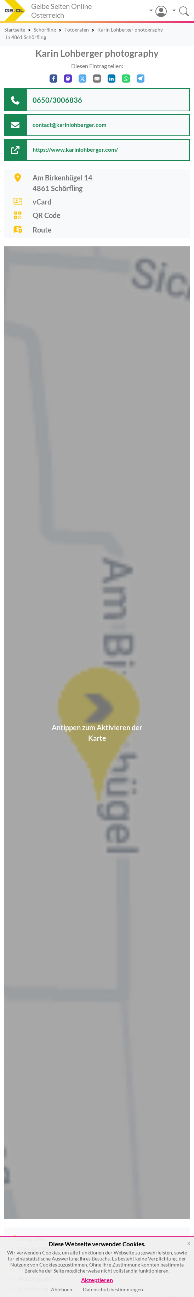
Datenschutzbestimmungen (113, 1289)
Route (42, 229)
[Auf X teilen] (82, 78)
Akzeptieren (97, 1280)
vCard (42, 201)
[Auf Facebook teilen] (53, 78)
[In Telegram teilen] (140, 78)
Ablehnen (61, 1289)
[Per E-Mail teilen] (97, 78)
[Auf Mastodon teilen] (68, 78)
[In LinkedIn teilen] (111, 78)
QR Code (47, 215)
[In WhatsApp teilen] (126, 78)
